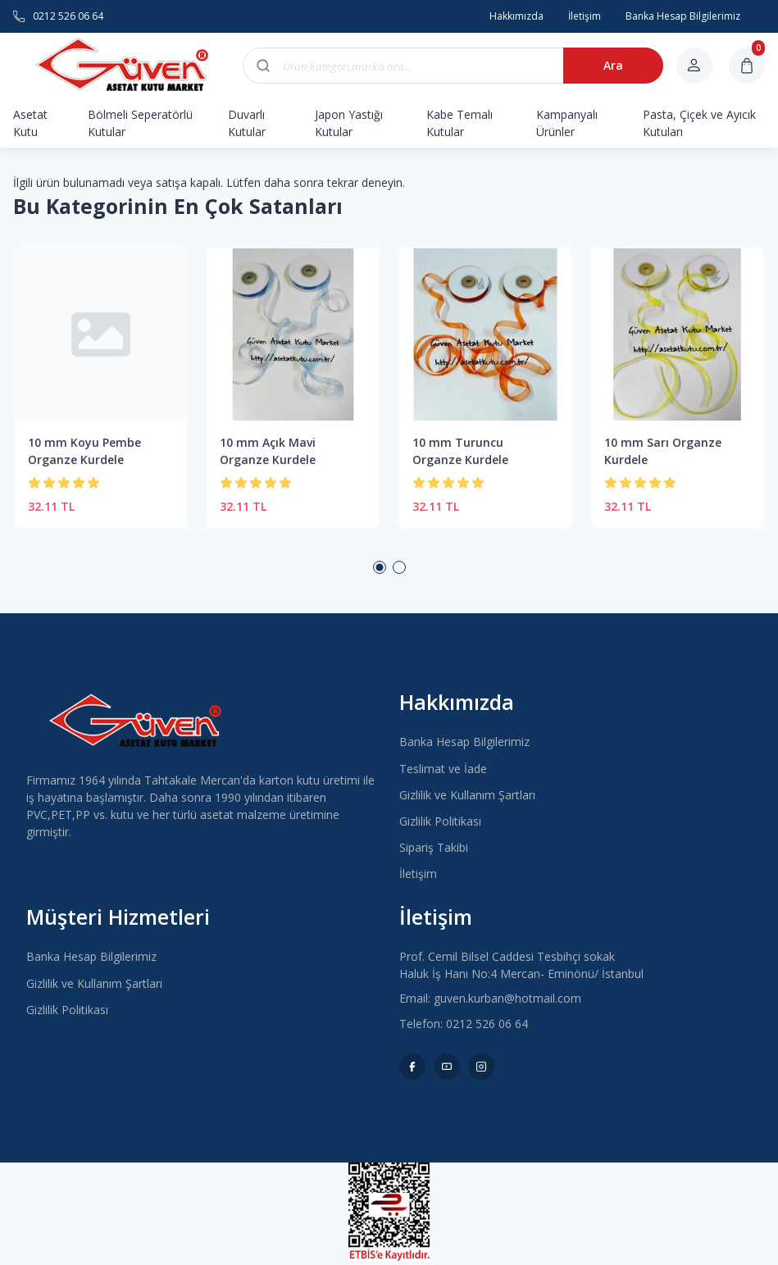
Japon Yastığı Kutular (349, 123)
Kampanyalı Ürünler (567, 123)
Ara (608, 65)
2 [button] (399, 567)
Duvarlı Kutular (247, 123)
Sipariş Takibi (433, 847)
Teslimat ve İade (443, 768)
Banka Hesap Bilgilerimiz (464, 741)
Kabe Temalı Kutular (459, 123)
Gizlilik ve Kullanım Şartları (467, 795)
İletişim (418, 873)
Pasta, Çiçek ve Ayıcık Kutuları (699, 123)
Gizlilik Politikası (440, 821)
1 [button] (379, 567)
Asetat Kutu (30, 123)
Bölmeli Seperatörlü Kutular (140, 123)
